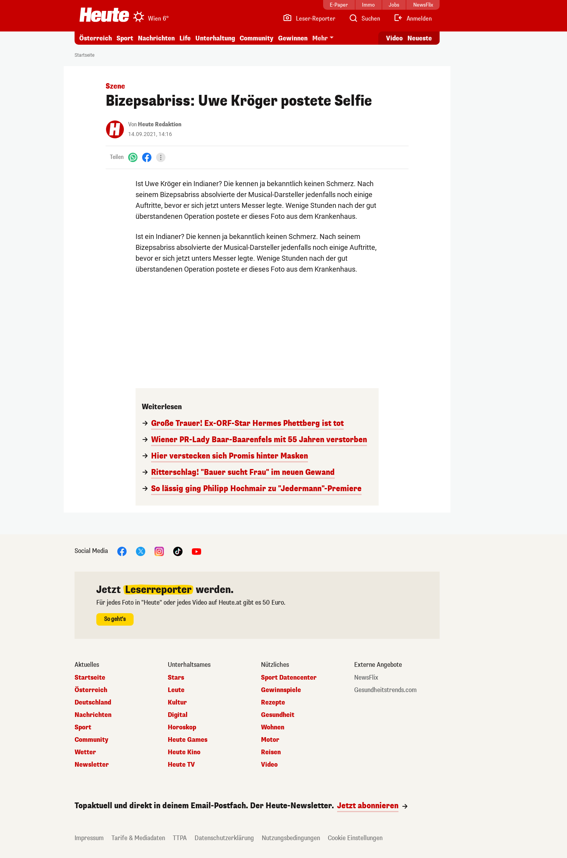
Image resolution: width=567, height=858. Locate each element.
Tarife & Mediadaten (138, 838)
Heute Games (187, 740)
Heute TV (181, 765)
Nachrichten (156, 38)
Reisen (271, 752)
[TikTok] (178, 551)
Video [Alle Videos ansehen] (394, 38)
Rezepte (273, 702)
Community (256, 38)
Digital (178, 715)
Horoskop (182, 727)
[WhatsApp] (132, 157)
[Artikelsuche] (364, 18)
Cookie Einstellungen (355, 838)
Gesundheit (277, 715)
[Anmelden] (412, 18)
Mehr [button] (320, 38)
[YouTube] (196, 551)
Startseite (84, 55)
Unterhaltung (215, 38)
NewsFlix (366, 678)
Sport (125, 38)
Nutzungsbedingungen (291, 838)
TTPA (180, 838)
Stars (176, 678)
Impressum (89, 838)
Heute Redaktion (159, 124)
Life (185, 38)
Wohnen (272, 727)
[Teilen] (160, 157)
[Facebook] (146, 157)
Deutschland (93, 702)
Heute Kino (184, 752)
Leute (176, 690)
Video (269, 765)
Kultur (177, 702)
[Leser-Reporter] (309, 18)
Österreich (95, 38)
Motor (270, 740)
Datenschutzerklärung (224, 838)
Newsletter (92, 765)
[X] (140, 551)
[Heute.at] (104, 14)
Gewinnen (293, 38)
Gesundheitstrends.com (385, 690)
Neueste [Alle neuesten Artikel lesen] (419, 38)
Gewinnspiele (281, 690)
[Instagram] (159, 551)
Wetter (85, 752)
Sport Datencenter (289, 678)
